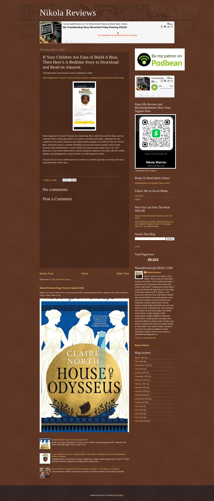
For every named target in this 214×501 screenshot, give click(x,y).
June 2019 (139, 410)
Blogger (120, 495)
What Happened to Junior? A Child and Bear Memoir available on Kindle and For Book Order (83, 78)
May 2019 (139, 413)
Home (84, 273)
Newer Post (46, 273)
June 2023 (139, 369)
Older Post (122, 273)
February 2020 (141, 391)
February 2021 (141, 380)
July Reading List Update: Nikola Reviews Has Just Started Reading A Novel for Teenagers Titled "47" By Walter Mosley (154, 224)
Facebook (139, 196)
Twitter (137, 199)
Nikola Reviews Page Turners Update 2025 (62, 288)
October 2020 (140, 387)
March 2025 (140, 358)
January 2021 (140, 384)
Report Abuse (142, 345)
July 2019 (139, 406)
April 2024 (139, 361)
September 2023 (142, 365)
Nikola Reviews (68, 12)
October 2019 (140, 395)
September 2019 (142, 399)
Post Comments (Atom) (61, 279)
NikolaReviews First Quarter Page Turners (152, 183)
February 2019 (141, 421)
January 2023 (140, 373)
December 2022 (141, 376)
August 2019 (140, 402)
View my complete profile (145, 338)
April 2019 (139, 417)
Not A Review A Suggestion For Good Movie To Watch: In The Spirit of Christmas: (86, 469)
